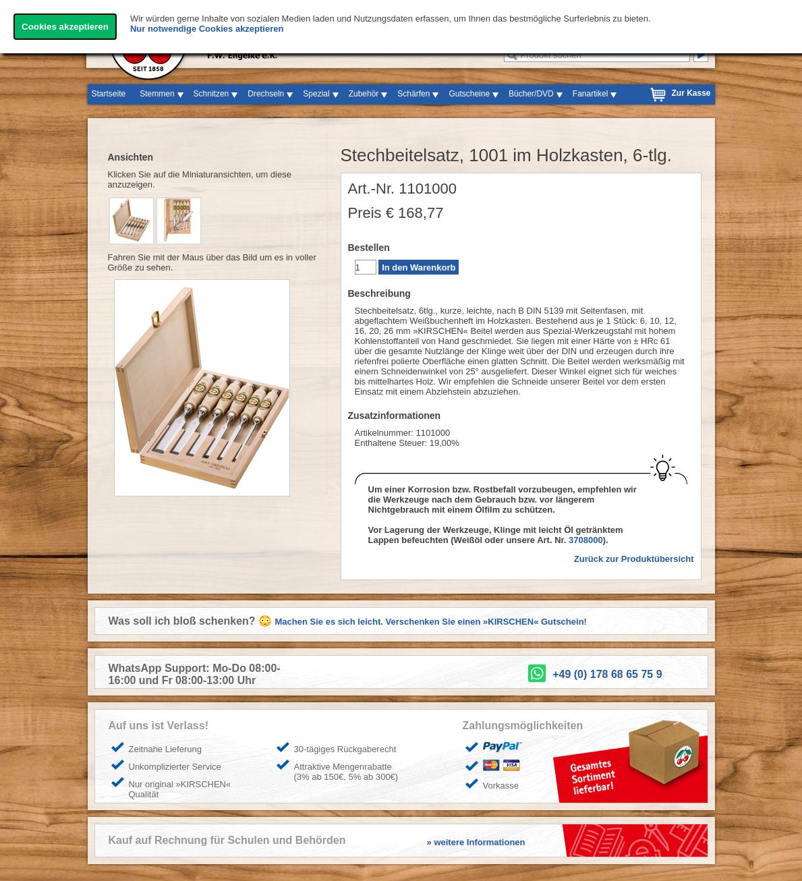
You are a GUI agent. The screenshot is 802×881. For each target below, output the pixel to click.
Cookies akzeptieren (65, 27)
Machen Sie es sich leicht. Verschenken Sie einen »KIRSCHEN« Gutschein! (431, 622)
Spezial (316, 93)
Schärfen (413, 93)
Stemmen (157, 93)
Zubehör (364, 93)
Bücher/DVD (531, 93)
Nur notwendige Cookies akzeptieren (207, 29)
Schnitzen (211, 93)
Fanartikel (590, 93)
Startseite (109, 93)
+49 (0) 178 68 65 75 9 (607, 674)
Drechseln (266, 93)
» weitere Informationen (476, 842)
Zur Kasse (690, 93)
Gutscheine (469, 93)
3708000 (586, 540)
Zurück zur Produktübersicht (634, 559)
